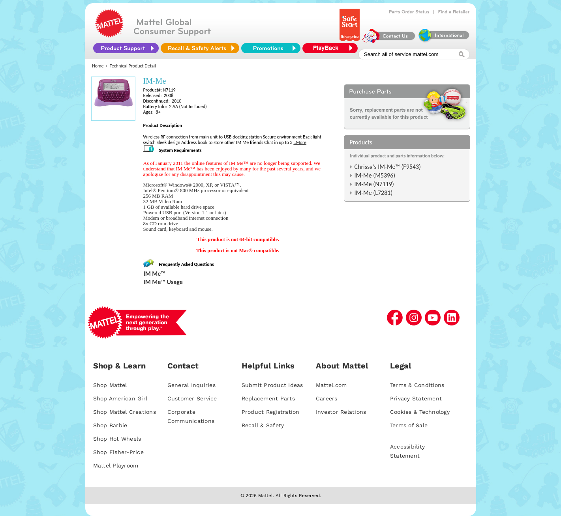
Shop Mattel (110, 385)
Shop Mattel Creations (124, 412)
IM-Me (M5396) (375, 175)
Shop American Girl (120, 398)
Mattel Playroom (116, 465)
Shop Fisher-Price (118, 452)
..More (299, 142)
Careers (327, 398)
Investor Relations (341, 412)
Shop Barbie (110, 425)
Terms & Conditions (417, 385)
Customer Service (192, 398)
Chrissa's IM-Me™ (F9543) (388, 166)
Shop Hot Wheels (117, 439)
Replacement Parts (268, 398)
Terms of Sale (409, 425)
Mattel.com (331, 385)
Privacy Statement (416, 398)
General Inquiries (191, 385)
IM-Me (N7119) (374, 184)
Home (97, 66)
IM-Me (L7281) (374, 192)
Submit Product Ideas (272, 385)
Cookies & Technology (420, 412)
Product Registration (271, 412)
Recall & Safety (263, 425)
